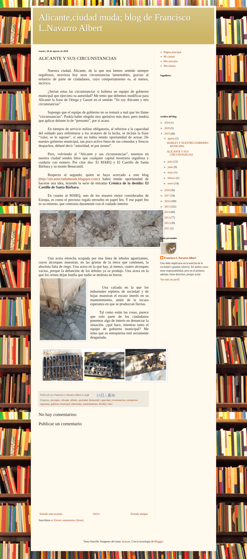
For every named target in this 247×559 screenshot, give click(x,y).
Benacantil (94, 400)
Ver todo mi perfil (169, 279)
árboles (73, 400)
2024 (167, 122)
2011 (167, 228)
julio (170, 161)
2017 (167, 195)
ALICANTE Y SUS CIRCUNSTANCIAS (180, 153)
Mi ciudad (169, 56)
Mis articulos (171, 61)
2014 (167, 212)
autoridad (83, 400)
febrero (171, 178)
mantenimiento (90, 404)
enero (170, 183)
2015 (167, 206)
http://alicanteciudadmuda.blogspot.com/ (69, 179)
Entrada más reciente (51, 513)
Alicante (65, 400)
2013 (167, 217)
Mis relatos (170, 65)
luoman (126, 541)
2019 (167, 133)
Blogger (158, 541)
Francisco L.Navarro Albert (180, 258)
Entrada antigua (139, 513)
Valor (110, 404)
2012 (167, 223)
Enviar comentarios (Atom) (69, 520)
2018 (167, 190)
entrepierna (131, 400)
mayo (170, 172)
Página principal (172, 52)
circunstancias (118, 400)
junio (170, 167)
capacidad (105, 400)
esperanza (45, 404)
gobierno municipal (60, 404)
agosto (171, 138)
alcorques (55, 400)
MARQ (102, 404)
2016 (167, 201)
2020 (167, 128)
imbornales (76, 404)
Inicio (96, 513)
